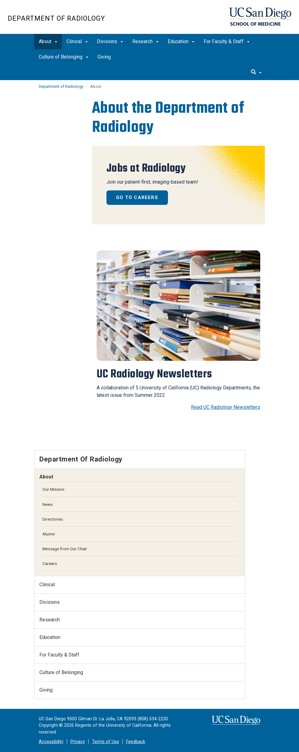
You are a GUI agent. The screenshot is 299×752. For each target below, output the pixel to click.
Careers (49, 563)
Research (145, 41)
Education (181, 41)
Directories (52, 519)
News (47, 504)
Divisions (110, 41)
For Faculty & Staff (226, 41)
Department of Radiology (56, 18)
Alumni (48, 533)
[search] (256, 72)
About (48, 41)
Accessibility (51, 741)
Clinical (77, 41)
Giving (104, 57)
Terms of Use (105, 741)
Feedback (135, 741)
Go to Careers (137, 197)
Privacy (77, 741)
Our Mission (53, 489)
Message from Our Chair (64, 548)
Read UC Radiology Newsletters (225, 407)
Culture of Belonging (63, 57)
